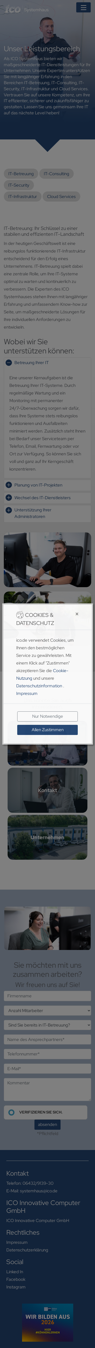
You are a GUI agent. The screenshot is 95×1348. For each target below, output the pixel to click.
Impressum (26, 693)
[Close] (68, 614)
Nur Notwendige (47, 716)
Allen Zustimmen (48, 729)
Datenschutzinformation (39, 686)
